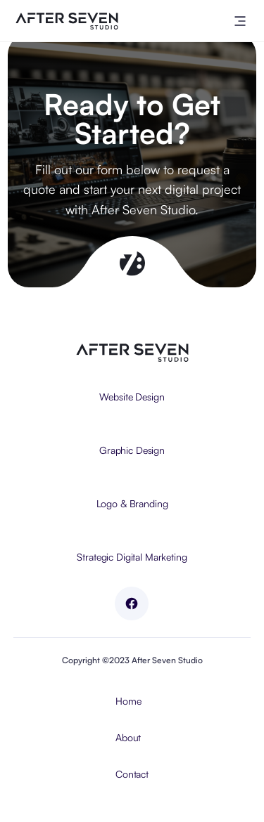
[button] (240, 21)
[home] (63, 21)
